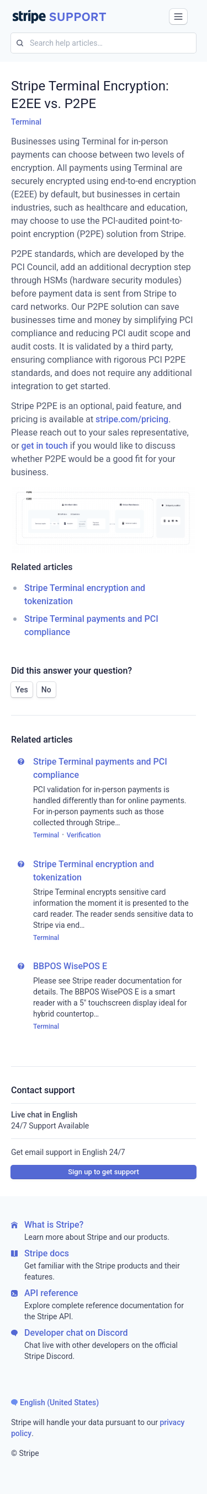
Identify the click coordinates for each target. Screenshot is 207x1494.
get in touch (45, 445)
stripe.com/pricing (131, 419)
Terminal (26, 121)
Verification (84, 835)
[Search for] (17, 43)
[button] (178, 16)
